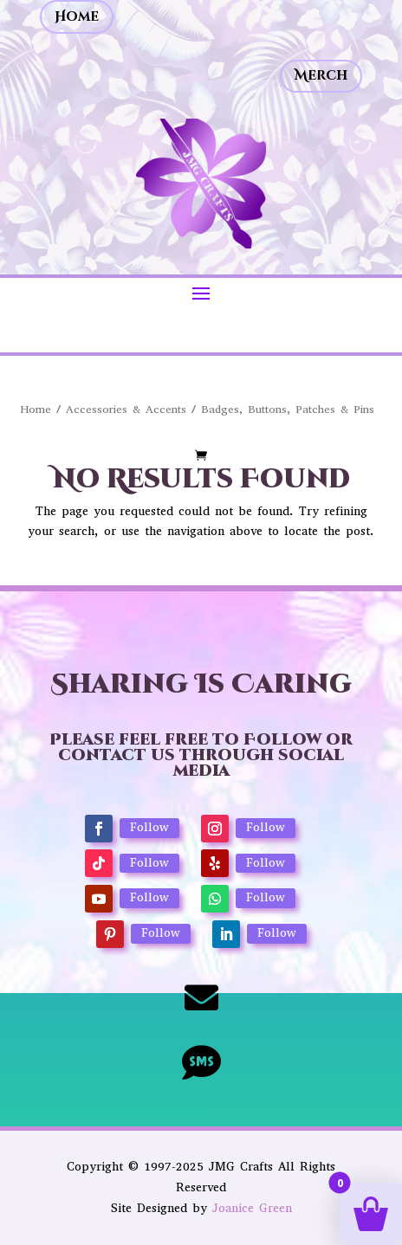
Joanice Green (252, 1208)
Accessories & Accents (126, 409)
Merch (321, 76)
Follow (149, 827)
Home (77, 17)
